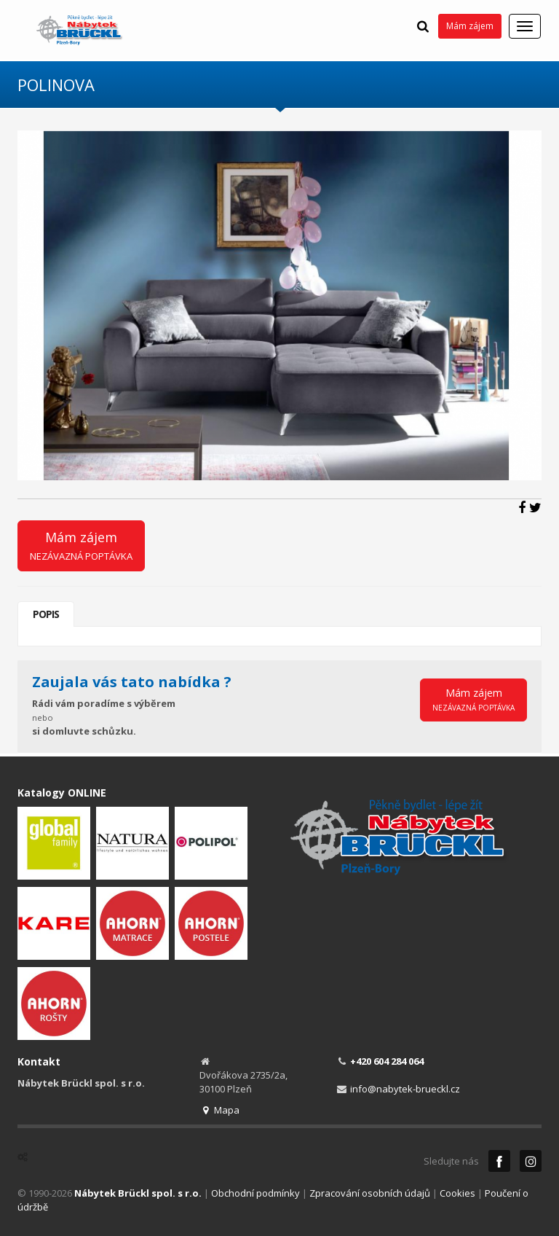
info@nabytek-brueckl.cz (405, 1088)
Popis (46, 614)
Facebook (499, 1161)
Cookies (457, 1193)
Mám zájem (469, 26)
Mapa (219, 1109)
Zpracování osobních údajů (369, 1193)
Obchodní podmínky (255, 1193)
